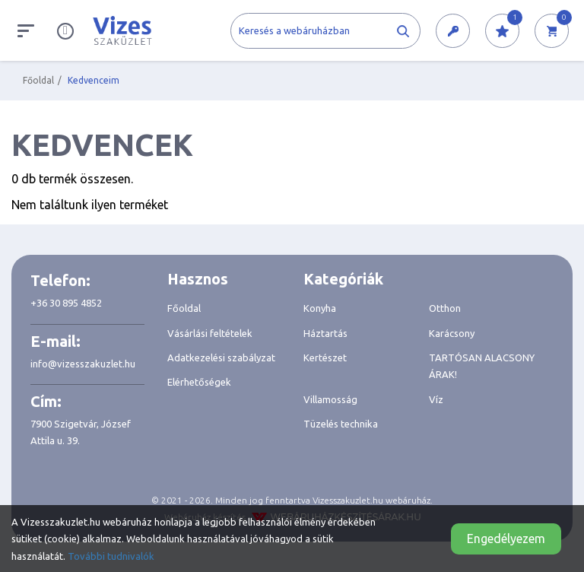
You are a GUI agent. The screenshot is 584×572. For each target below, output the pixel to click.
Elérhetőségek (199, 382)
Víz (436, 399)
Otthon (445, 308)
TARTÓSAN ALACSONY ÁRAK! (482, 366)
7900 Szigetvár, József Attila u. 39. (80, 432)
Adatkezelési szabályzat (221, 357)
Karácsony (451, 333)
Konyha (319, 308)
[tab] (224, 279)
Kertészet (325, 357)
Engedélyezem (506, 538)
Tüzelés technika (340, 423)
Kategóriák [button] (343, 279)
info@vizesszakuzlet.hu (82, 363)
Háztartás (325, 333)
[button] (452, 31)
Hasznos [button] (197, 279)
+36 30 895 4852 (66, 302)
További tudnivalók (111, 556)
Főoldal (38, 80)
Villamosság (330, 399)
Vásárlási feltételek (209, 333)
